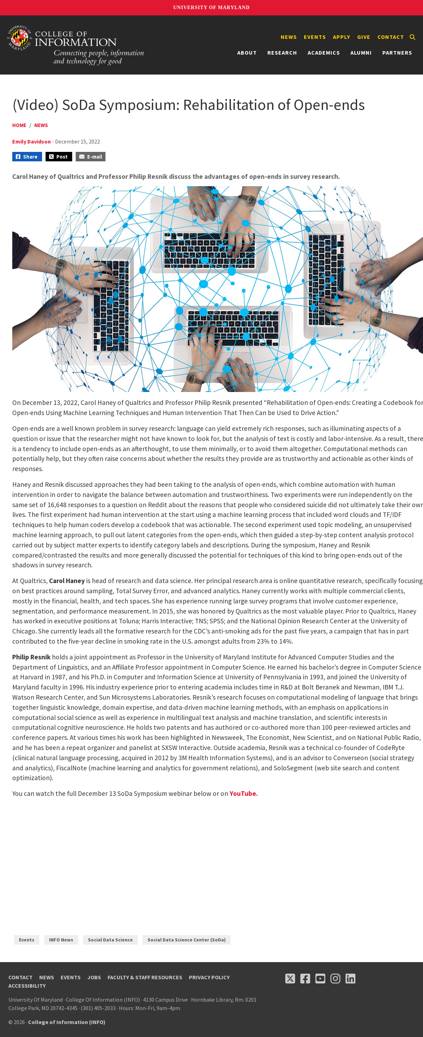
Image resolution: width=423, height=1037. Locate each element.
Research (282, 52)
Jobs (94, 977)
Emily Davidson (31, 141)
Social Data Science (110, 940)
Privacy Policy (209, 977)
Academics (324, 52)
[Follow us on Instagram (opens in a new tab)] (335, 978)
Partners (397, 52)
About (247, 52)
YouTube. (244, 793)
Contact (390, 36)
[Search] (412, 37)
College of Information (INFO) (66, 1021)
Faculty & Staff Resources (145, 977)
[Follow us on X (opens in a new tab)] (290, 978)
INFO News (61, 940)
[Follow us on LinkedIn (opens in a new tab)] (350, 978)
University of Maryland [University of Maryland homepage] (211, 7)
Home (19, 125)
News (289, 36)
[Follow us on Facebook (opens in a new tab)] (305, 978)
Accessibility (27, 985)
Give (363, 36)
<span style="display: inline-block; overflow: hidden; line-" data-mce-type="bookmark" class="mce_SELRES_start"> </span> (110, 859)
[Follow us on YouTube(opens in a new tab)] (320, 978)
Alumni (361, 52)
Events (315, 36)
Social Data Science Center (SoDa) (187, 940)
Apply (341, 36)
